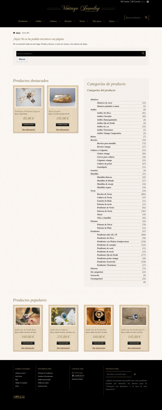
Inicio (18, 33)
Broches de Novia (104, 194)
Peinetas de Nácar (104, 224)
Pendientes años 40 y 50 (107, 235)
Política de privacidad (44, 379)
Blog (16, 379)
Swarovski (95, 275)
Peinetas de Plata (104, 228)
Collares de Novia (104, 197)
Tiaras (99, 214)
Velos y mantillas (104, 218)
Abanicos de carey (104, 103)
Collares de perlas (104, 164)
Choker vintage (103, 154)
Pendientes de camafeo (106, 245)
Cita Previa (18, 376)
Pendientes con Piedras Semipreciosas (113, 241)
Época (112, 21)
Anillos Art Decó (25, 332)
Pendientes (23, 21)
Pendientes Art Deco (105, 238)
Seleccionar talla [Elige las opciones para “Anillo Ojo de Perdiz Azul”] (98, 343)
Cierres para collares (106, 157)
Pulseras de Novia (104, 211)
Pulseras (94, 268)
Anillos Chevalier (104, 116)
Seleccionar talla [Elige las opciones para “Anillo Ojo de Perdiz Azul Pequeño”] (134, 343)
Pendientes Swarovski (106, 262)
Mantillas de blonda (105, 181)
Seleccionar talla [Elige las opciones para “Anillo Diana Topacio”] (63, 343)
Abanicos (94, 99)
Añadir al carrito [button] (28, 124)
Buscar (22, 59)
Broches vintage (104, 147)
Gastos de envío (42, 386)
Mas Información (28, 130)
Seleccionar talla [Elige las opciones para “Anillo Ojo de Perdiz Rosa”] (28, 343)
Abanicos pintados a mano (108, 106)
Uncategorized (97, 279)
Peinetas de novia (104, 204)
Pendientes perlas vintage (107, 258)
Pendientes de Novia (105, 208)
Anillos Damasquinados (107, 120)
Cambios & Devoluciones (45, 376)
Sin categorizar (97, 272)
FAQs (17, 386)
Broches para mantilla (106, 143)
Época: (17, 114)
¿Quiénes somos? (20, 373)
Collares (53, 21)
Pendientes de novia (105, 252)
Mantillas (95, 174)
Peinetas (94, 221)
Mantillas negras (104, 187)
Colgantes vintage (104, 160)
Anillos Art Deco (104, 113)
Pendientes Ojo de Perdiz (107, 255)
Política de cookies (43, 383)
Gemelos (94, 170)
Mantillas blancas (104, 177)
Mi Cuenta (125, 1)
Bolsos (93, 137)
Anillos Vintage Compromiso (109, 133)
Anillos (39, 21)
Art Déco (33, 332)
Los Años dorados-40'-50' (61, 114)
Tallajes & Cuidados (21, 383)
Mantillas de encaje (105, 184)
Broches (68, 21)
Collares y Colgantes (99, 150)
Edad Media (23, 114)
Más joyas (97, 21)
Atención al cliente (77, 379)
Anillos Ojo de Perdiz (106, 123)
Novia (82, 21)
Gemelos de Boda (104, 201)
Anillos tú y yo (103, 126)
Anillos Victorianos (105, 130)
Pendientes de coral (105, 248)
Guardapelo (102, 167)
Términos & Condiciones (45, 373)
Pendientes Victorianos (106, 265)
